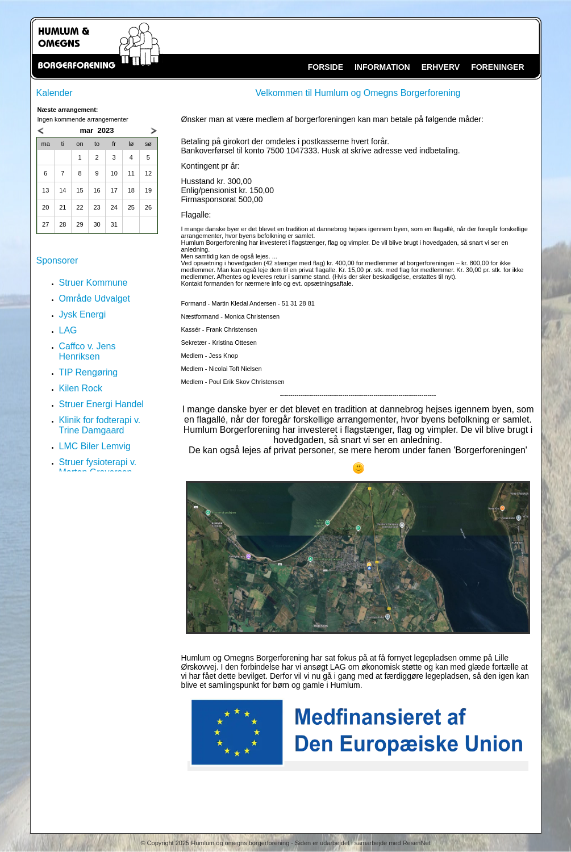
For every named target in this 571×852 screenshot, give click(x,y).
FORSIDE (325, 67)
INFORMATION (382, 67)
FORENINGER (497, 67)
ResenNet (417, 843)
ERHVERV (441, 67)
